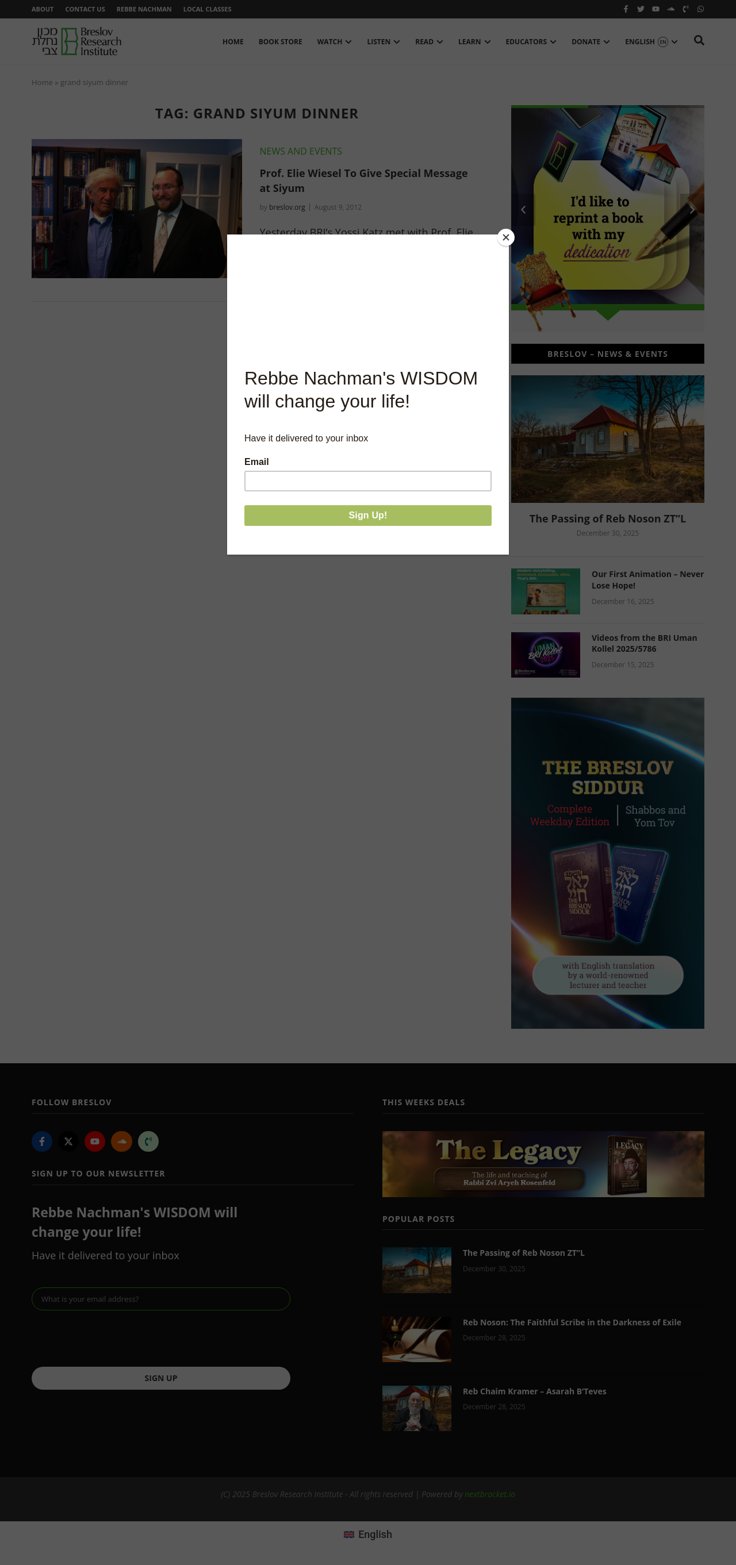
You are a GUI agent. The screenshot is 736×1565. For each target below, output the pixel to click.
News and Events (300, 151)
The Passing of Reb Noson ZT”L (608, 518)
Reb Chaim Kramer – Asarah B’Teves (535, 1391)
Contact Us (85, 9)
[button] (523, 210)
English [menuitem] (375, 1534)
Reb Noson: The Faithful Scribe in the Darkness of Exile (572, 1322)
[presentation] (119, 1338)
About (42, 9)
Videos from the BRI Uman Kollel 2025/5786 (644, 643)
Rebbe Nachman (144, 9)
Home (42, 82)
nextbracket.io (490, 1494)
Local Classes (207, 9)
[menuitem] (368, 1534)
